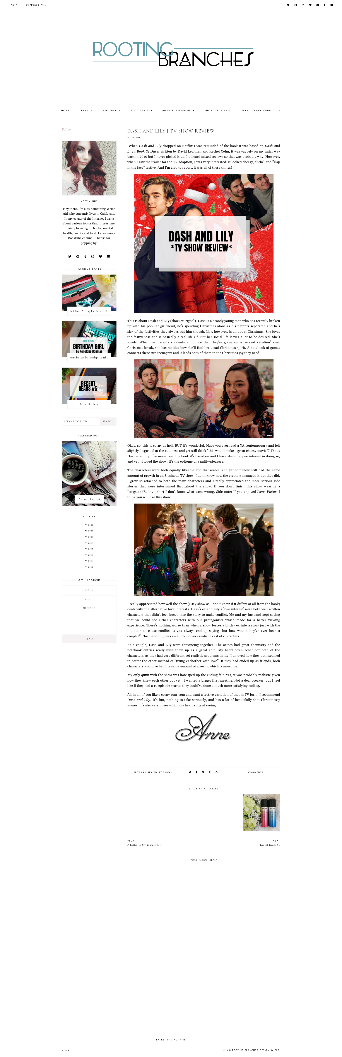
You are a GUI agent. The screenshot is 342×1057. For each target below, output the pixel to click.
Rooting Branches (245, 1050)
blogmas (140, 773)
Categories (35, 5)
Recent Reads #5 (89, 404)
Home (13, 5)
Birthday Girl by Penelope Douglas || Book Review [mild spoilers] (90, 357)
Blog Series (140, 110)
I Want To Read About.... (259, 110)
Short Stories (215, 110)
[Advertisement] (203, 997)
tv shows (165, 773)
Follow (67, 130)
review (152, 773)
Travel (85, 110)
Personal (110, 110)
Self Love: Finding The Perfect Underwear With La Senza (90, 311)
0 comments (254, 773)
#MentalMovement (177, 110)
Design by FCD (269, 1050)
